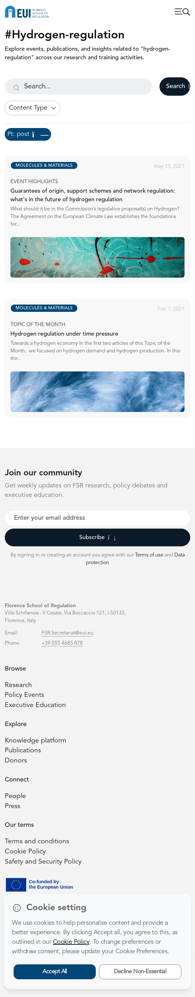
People (15, 796)
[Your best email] (97, 518)
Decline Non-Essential (140, 971)
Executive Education (35, 705)
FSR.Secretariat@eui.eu (67, 633)
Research (18, 685)
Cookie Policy (25, 851)
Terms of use (150, 555)
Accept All (54, 971)
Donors (16, 760)
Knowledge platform (35, 740)
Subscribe (97, 537)
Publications (23, 750)
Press (12, 806)
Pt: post (28, 134)
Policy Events (24, 695)
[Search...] (78, 86)
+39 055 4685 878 (62, 643)
